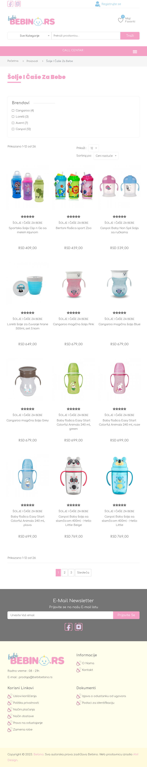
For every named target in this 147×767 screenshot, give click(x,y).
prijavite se (126, 615)
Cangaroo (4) (25, 110)
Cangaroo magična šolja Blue (119, 324)
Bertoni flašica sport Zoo (73, 228)
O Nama (85, 663)
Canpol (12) (23, 129)
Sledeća (83, 572)
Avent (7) (22, 123)
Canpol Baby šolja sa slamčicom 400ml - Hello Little (119, 521)
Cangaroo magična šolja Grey (28, 420)
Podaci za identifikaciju (95, 702)
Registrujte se (108, 4)
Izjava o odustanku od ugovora (101, 696)
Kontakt (84, 670)
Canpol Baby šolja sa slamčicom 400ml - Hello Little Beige (73, 521)
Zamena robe (20, 729)
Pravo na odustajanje (25, 723)
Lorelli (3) (22, 116)
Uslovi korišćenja (22, 696)
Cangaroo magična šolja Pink (73, 324)
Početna (12, 61)
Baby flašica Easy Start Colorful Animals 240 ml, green (74, 425)
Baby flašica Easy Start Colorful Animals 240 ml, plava (28, 521)
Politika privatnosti (23, 702)
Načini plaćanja (21, 709)
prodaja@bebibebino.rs (35, 677)
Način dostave (20, 716)
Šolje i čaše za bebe (27, 223)
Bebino (38, 754)
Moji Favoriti (126, 20)
